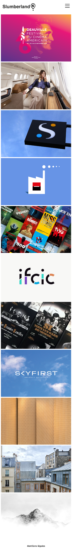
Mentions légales (36, 546)
